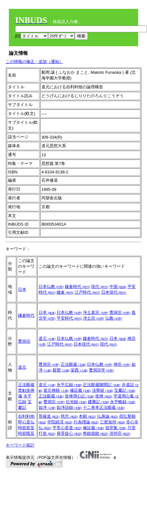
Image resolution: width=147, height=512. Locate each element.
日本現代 (113, 292)
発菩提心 (69, 433)
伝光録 (76, 401)
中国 (117, 286)
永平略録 (122, 401)
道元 (47, 338)
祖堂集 (115, 427)
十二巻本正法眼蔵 (104, 407)
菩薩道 (49, 416)
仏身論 (107, 416)
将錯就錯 (95, 433)
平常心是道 (67, 427)
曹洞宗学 (101, 370)
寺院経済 (59, 422)
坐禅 (103, 396)
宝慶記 (124, 390)
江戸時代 (87, 292)
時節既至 (26, 433)
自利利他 (26, 416)
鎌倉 (65, 292)
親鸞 (61, 370)
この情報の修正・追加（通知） (34, 61)
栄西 (79, 370)
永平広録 (69, 384)
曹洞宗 (120, 312)
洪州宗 (120, 433)
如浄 (47, 407)
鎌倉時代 (77, 286)
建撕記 (98, 401)
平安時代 (69, 318)
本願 (87, 416)
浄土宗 (93, 318)
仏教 (113, 318)
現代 (99, 286)
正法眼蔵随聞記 (101, 384)
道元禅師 (56, 390)
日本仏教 (51, 286)
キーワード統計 (20, 445)
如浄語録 (69, 407)
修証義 (80, 390)
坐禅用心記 (79, 396)
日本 (22, 289)
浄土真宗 (95, 312)
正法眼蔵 (73, 364)
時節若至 (26, 427)
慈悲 (69, 416)
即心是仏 (26, 422)
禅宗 (122, 364)
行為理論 (86, 422)
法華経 (102, 390)
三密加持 (112, 422)
